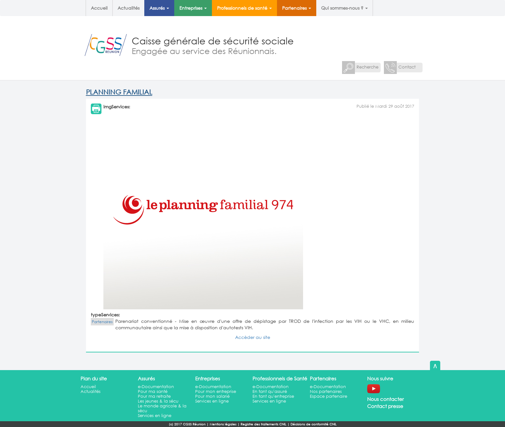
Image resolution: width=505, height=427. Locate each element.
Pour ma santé (152, 391)
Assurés (159, 8)
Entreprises (193, 8)
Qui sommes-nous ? (344, 8)
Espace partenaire (328, 396)
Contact (406, 67)
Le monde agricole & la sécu (162, 408)
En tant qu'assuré (269, 391)
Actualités (128, 8)
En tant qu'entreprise (273, 396)
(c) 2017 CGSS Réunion (187, 424)
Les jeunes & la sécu (158, 401)
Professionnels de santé (244, 8)
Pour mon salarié (212, 396)
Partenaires (296, 8)
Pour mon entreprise (215, 391)
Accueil (99, 8)
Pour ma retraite (154, 396)
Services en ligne (154, 415)
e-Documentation (156, 386)
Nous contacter (385, 399)
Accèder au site (252, 337)
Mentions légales (223, 424)
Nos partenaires (326, 391)
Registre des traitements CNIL (263, 424)
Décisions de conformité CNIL (314, 424)
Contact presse (385, 406)
